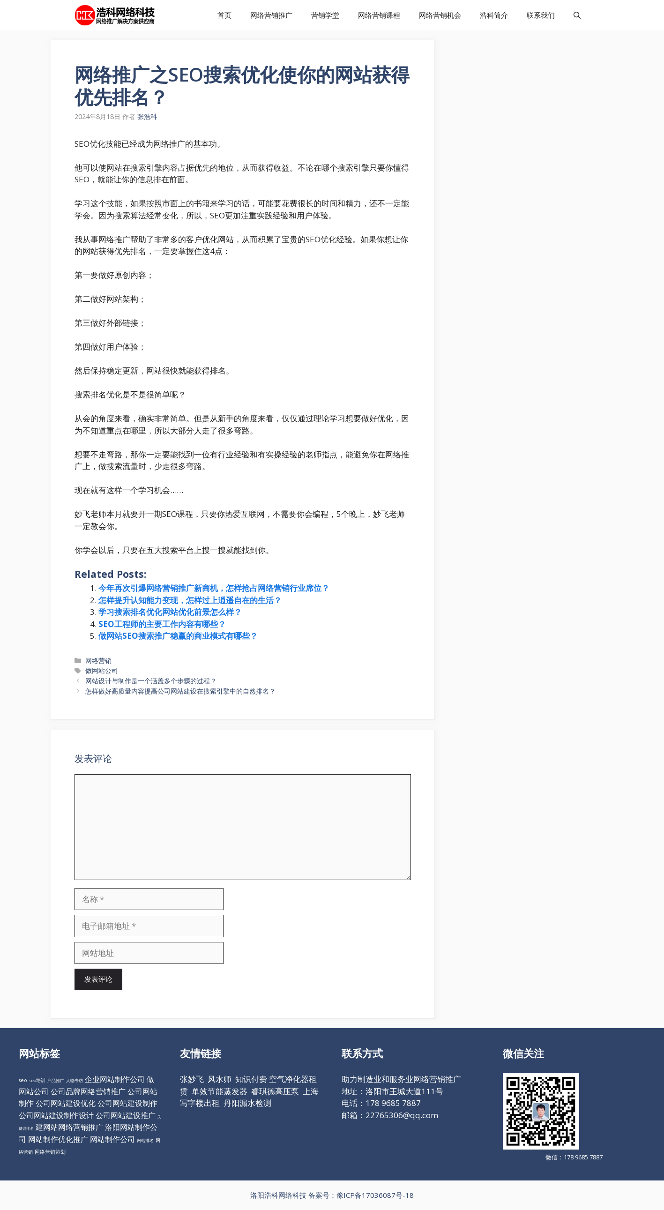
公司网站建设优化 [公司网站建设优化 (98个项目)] (66, 1103)
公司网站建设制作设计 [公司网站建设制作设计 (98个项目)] (56, 1115)
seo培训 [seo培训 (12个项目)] (37, 1080)
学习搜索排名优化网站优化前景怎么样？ (170, 611)
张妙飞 (192, 1079)
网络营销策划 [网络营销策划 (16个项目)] (50, 1152)
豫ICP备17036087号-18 (375, 1195)
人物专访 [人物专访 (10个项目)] (74, 1080)
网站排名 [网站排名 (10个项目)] (145, 1140)
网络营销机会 (440, 15)
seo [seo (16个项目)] (23, 1080)
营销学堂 (325, 15)
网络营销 (98, 660)
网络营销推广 (271, 15)
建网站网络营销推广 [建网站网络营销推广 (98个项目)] (69, 1127)
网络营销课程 (379, 15)
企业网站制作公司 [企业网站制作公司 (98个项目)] (115, 1079)
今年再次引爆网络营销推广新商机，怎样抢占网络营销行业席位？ (213, 588)
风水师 (219, 1079)
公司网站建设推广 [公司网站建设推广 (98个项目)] (126, 1115)
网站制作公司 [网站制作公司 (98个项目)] (112, 1139)
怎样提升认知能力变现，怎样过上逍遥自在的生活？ (190, 600)
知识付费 (251, 1079)
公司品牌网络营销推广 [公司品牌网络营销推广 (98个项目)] (88, 1091)
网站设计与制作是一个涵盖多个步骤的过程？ (150, 680)
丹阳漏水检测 (247, 1103)
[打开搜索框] (577, 15)
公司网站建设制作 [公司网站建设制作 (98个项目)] (127, 1103)
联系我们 (541, 15)
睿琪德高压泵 (275, 1091)
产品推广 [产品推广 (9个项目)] (55, 1080)
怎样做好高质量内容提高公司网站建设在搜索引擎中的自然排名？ (180, 691)
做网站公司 (101, 670)
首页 (224, 15)
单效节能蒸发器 (219, 1091)
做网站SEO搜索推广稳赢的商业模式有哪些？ (178, 635)
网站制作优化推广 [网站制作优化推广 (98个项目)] (58, 1139)
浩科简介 (494, 15)
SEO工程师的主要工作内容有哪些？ (162, 624)
